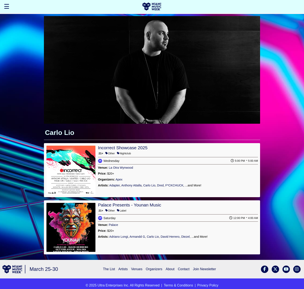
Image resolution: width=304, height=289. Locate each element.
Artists (123, 269)
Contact (184, 269)
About (170, 269)
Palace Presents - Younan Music (129, 204)
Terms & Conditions (178, 285)
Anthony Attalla (131, 185)
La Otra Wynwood (121, 167)
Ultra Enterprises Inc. (113, 285)
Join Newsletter (204, 269)
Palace (113, 225)
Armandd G (137, 236)
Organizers (154, 269)
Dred (160, 185)
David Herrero (170, 236)
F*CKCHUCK (174, 185)
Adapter (114, 185)
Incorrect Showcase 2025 (123, 147)
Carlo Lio (149, 185)
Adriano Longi (118, 236)
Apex (118, 179)
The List (109, 269)
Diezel (185, 236)
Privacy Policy (207, 285)
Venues (136, 269)
